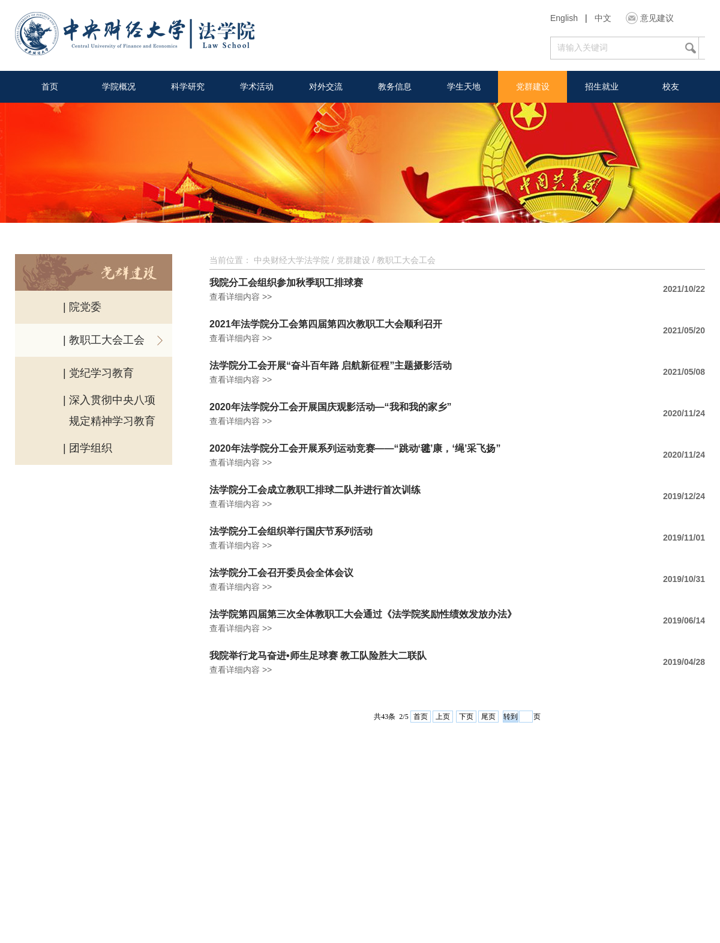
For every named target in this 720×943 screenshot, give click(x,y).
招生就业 (602, 86)
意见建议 (657, 18)
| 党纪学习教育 (98, 373)
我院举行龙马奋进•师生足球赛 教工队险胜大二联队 (318, 656)
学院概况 (119, 86)
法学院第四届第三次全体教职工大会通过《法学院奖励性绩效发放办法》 (363, 614)
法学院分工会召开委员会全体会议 (281, 573)
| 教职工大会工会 (104, 340)
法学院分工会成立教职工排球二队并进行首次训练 (315, 490)
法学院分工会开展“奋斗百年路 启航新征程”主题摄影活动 (330, 366)
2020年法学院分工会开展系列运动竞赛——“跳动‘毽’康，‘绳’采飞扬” (354, 448)
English (564, 18)
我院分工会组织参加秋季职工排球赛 (286, 283)
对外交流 (326, 86)
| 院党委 (82, 307)
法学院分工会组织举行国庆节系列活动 (291, 531)
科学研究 (188, 86)
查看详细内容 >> (240, 297)
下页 (466, 716)
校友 (670, 86)
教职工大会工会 (406, 260)
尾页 (488, 716)
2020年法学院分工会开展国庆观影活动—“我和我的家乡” (330, 407)
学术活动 (257, 86)
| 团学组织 (87, 448)
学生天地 (464, 86)
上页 (443, 716)
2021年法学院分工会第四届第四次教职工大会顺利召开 (325, 324)
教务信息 (395, 86)
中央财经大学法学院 (291, 260)
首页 (49, 86)
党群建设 (533, 86)
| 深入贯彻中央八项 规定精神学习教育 (109, 410)
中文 (603, 18)
